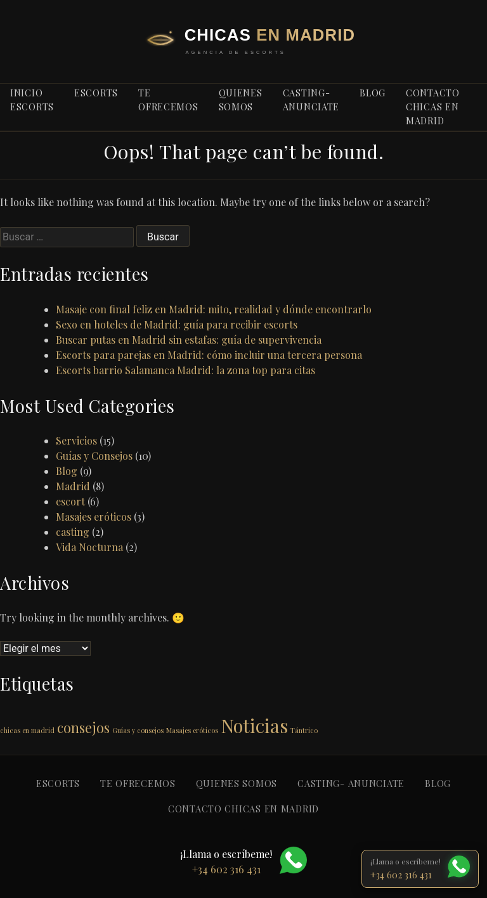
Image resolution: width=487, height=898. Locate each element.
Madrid (73, 486)
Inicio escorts (32, 99)
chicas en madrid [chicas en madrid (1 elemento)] (27, 730)
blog (373, 92)
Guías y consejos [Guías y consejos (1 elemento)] (138, 730)
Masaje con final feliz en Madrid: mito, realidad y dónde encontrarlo (214, 309)
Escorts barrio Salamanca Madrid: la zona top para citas (185, 370)
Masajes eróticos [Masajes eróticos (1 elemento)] (192, 730)
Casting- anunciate (311, 99)
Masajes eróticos (93, 516)
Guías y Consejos (94, 455)
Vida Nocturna (89, 547)
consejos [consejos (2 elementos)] (83, 727)
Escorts (96, 92)
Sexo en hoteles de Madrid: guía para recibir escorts (176, 324)
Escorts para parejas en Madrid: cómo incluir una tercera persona (209, 354)
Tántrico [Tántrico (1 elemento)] (304, 730)
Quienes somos (241, 99)
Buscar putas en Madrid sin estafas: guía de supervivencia (188, 339)
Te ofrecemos (168, 99)
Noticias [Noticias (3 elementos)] (254, 725)
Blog (66, 471)
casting (72, 531)
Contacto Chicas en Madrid (433, 106)
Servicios (76, 440)
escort (70, 501)
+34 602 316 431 (401, 874)
